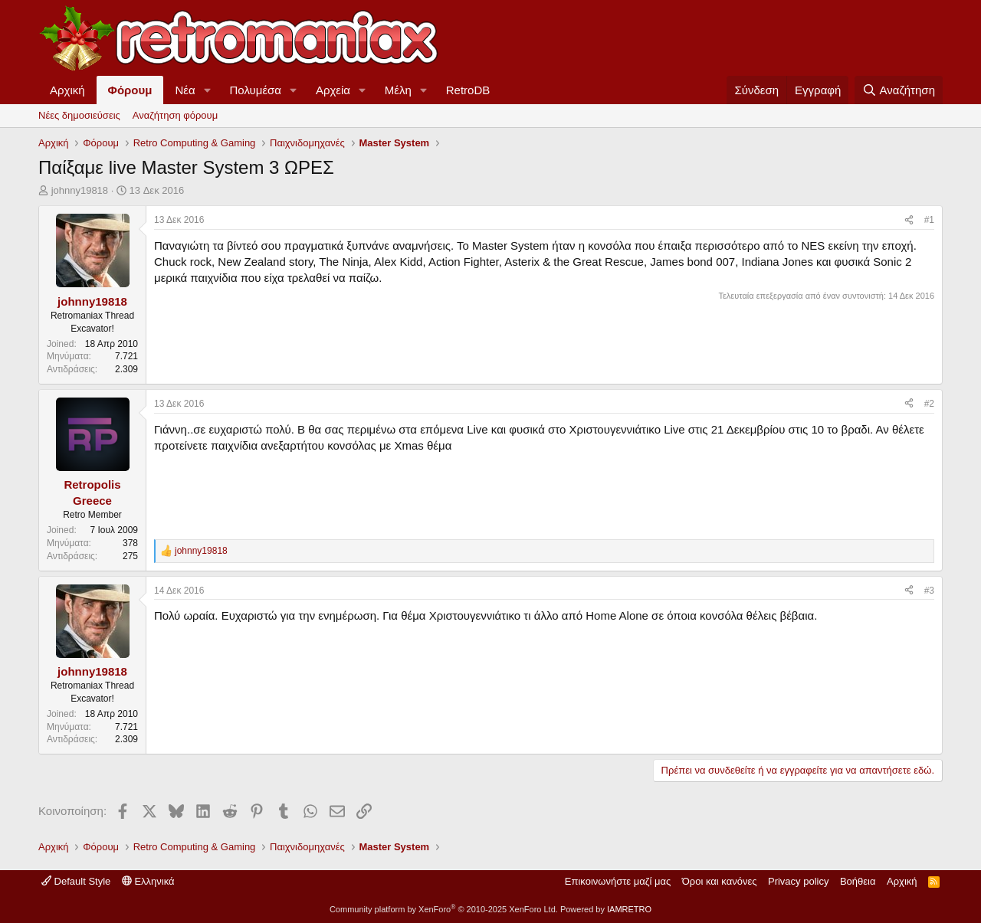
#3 (929, 590)
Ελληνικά (148, 881)
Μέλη (398, 90)
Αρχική (67, 90)
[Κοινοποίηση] (909, 220)
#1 (929, 219)
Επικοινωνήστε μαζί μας (618, 881)
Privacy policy (798, 881)
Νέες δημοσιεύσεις (79, 115)
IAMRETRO (629, 909)
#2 (929, 403)
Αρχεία (333, 90)
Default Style (75, 881)
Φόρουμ (130, 90)
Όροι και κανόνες (719, 881)
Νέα (185, 90)
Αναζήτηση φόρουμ (175, 115)
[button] (207, 90)
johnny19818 (79, 190)
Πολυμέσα (256, 90)
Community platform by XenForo (444, 909)
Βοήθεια (858, 881)
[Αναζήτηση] (899, 90)
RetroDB (468, 90)
